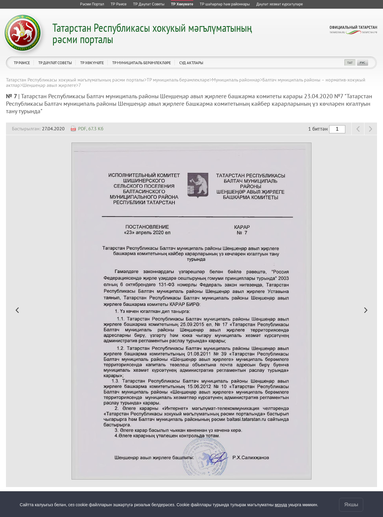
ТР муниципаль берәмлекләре (141, 62)
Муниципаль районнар (236, 80)
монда (281, 504)
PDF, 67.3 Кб (91, 128)
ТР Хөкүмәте (92, 62)
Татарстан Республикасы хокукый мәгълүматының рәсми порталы (152, 33)
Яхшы (351, 504)
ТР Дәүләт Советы (55, 62)
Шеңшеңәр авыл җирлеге (49, 85)
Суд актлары (191, 62)
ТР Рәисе (22, 62)
